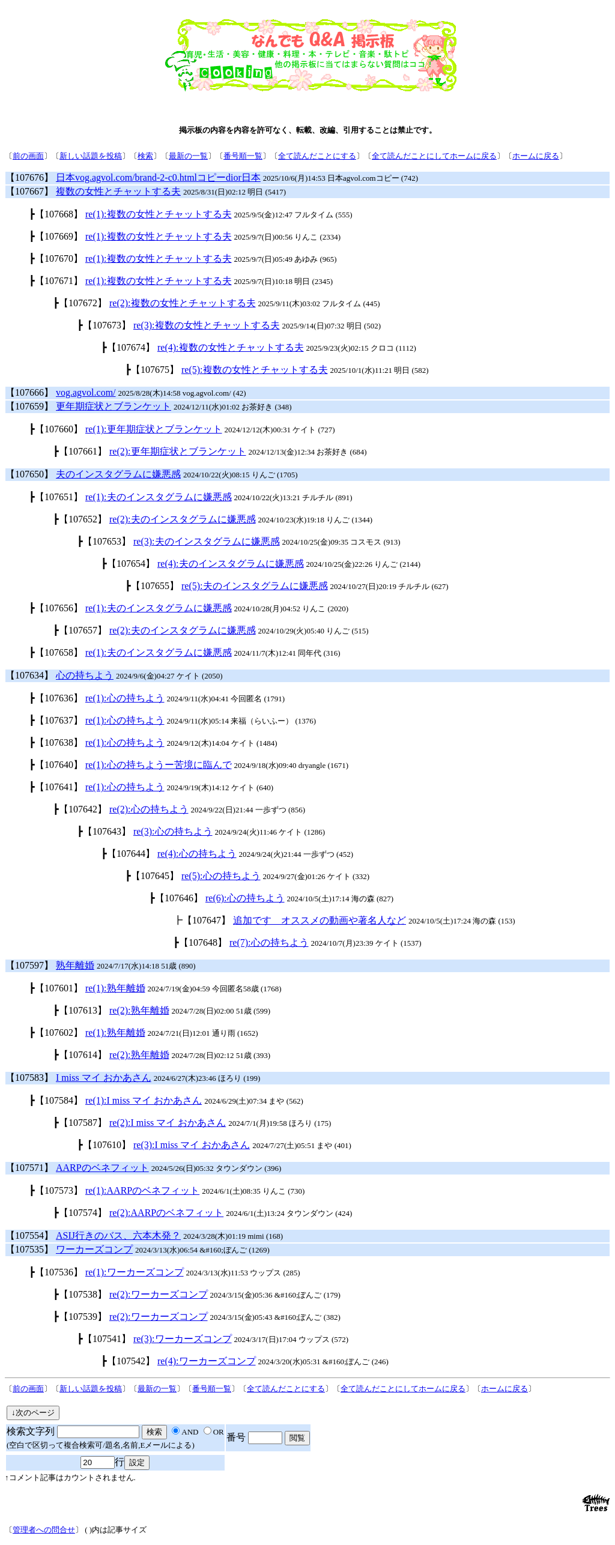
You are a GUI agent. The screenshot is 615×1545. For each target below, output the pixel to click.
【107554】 (29, 1235)
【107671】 (59, 281)
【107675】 (155, 369)
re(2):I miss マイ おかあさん (167, 1122)
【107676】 (29, 177)
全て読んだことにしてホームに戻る (434, 155)
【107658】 (59, 652)
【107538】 (83, 1294)
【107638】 (59, 742)
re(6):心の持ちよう (245, 898)
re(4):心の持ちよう (197, 853)
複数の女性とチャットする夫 (118, 191)
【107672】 (83, 303)
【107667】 (29, 191)
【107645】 (155, 876)
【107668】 (59, 214)
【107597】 (29, 965)
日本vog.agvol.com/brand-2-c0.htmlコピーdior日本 (158, 177)
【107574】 (83, 1213)
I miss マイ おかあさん (103, 1077)
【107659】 (29, 406)
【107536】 (59, 1272)
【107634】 (29, 675)
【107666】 (29, 392)
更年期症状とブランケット (113, 406)
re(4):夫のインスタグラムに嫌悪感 (230, 563)
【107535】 (29, 1249)
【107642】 (83, 809)
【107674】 (131, 347)
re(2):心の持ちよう (149, 809)
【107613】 (83, 1010)
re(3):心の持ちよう (173, 831)
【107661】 (83, 451)
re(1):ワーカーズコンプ (134, 1272)
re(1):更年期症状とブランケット (153, 429)
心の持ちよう (85, 675)
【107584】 (59, 1100)
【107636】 (59, 698)
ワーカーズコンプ (94, 1249)
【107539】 (83, 1316)
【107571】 (29, 1168)
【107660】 (59, 429)
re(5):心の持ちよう (221, 876)
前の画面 (28, 155)
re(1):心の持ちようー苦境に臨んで (158, 765)
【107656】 (59, 608)
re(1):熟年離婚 (115, 988)
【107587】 (83, 1122)
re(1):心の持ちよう (125, 698)
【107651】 (59, 497)
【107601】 (59, 988)
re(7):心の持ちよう (269, 942)
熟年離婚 (75, 965)
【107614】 (83, 1055)
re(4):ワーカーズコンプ (206, 1361)
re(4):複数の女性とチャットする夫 (230, 347)
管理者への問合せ (44, 1529)
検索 (145, 155)
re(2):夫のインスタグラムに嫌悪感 (182, 519)
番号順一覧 (242, 155)
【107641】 (59, 787)
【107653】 (107, 541)
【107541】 (107, 1339)
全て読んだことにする (317, 155)
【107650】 (29, 474)
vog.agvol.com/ (86, 392)
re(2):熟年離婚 (139, 1010)
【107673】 (107, 325)
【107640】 (59, 765)
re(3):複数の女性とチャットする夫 (206, 325)
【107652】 (83, 519)
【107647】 (207, 920)
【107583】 (29, 1077)
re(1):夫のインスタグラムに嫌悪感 (158, 497)
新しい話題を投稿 (90, 155)
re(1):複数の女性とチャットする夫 (158, 214)
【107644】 (131, 853)
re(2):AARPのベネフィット (166, 1213)
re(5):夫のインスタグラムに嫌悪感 (254, 586)
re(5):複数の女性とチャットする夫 (254, 369)
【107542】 (131, 1361)
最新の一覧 (188, 155)
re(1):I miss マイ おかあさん (143, 1100)
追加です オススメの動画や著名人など (319, 920)
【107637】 (59, 720)
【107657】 (83, 630)
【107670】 (59, 258)
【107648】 (203, 942)
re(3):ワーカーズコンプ (182, 1339)
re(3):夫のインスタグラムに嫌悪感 (206, 541)
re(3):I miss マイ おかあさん (191, 1145)
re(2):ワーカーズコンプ (158, 1294)
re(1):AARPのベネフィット (142, 1190)
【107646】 (179, 898)
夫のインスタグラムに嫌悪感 (118, 474)
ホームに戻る (535, 155)
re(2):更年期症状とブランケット (177, 451)
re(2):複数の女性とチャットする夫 (182, 303)
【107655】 (155, 586)
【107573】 (59, 1190)
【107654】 (131, 563)
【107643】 (107, 831)
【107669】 (59, 236)
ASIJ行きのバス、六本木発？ (118, 1235)
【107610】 (107, 1145)
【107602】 (59, 1032)
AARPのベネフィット (102, 1168)
